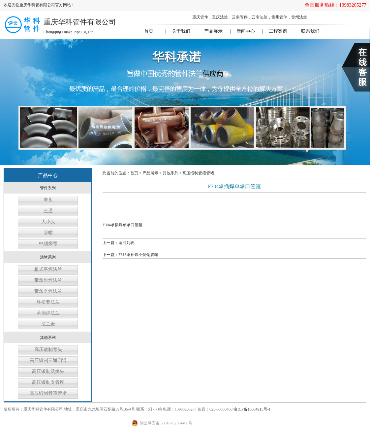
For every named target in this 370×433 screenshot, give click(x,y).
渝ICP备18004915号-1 (252, 409)
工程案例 (278, 31)
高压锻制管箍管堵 (48, 393)
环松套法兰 (48, 302)
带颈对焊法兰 (48, 280)
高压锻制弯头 (48, 349)
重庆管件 (200, 17)
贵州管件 (279, 17)
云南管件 (240, 17)
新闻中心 (245, 31)
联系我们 (310, 31)
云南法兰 (259, 17)
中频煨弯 (48, 243)
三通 (48, 210)
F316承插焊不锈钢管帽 (138, 254)
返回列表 (126, 242)
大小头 (48, 221)
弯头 (48, 200)
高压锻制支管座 (48, 382)
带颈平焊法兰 (48, 291)
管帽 (48, 232)
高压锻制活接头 (48, 371)
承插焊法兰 (48, 312)
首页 (148, 31)
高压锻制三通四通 (48, 360)
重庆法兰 (220, 17)
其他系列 (170, 173)
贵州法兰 (299, 17)
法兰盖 (48, 323)
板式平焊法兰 (48, 269)
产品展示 (213, 31)
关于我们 (181, 31)
